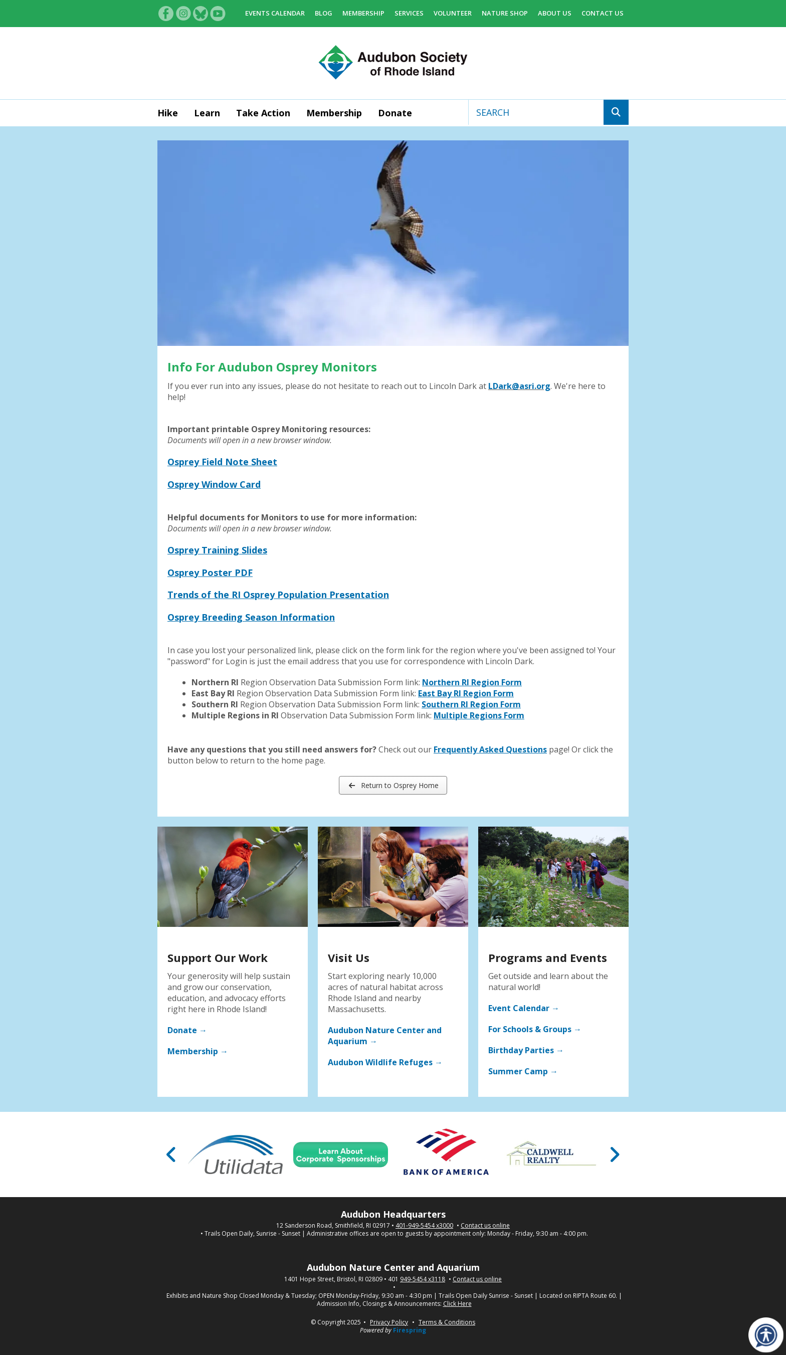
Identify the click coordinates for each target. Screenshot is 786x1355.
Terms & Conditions (447, 1322)
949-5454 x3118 (422, 1279)
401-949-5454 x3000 (424, 1226)
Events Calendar (275, 13)
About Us (554, 13)
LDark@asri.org (519, 386)
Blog (323, 13)
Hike (167, 113)
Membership (363, 13)
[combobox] (536, 112)
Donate (395, 113)
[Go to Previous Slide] (171, 1154)
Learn (207, 113)
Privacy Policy (389, 1322)
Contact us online (485, 1226)
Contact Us (602, 13)
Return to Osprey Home (393, 785)
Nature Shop (505, 13)
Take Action (263, 113)
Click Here (457, 1304)
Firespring (409, 1330)
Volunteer (453, 13)
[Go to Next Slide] (614, 1154)
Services (409, 13)
